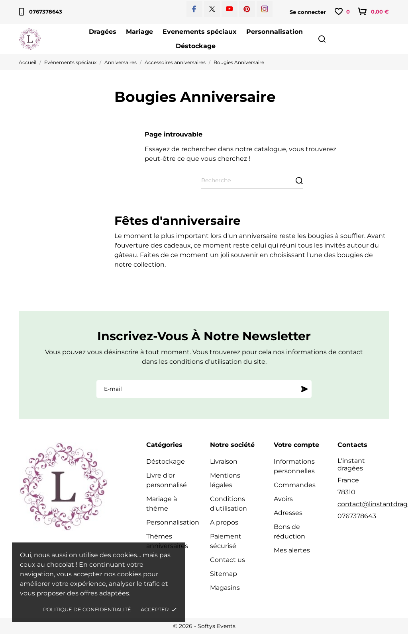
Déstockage (196, 46)
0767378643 (40, 12)
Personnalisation (274, 31)
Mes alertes (292, 550)
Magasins (225, 587)
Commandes (295, 485)
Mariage (139, 31)
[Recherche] (252, 180)
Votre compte (296, 445)
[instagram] (264, 9)
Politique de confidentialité (87, 609)
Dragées (102, 31)
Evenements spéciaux (200, 31)
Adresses (288, 513)
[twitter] (212, 9)
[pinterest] (246, 9)
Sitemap (223, 573)
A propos (224, 522)
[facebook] (194, 9)
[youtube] (229, 8)
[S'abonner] (304, 389)
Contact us (227, 560)
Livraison (223, 461)
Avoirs (283, 499)
